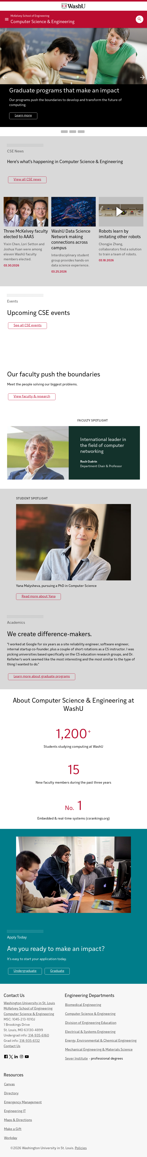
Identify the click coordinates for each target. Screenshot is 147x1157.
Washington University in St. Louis (29, 1003)
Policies (81, 1148)
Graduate (57, 971)
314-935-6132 (29, 1041)
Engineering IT (15, 1111)
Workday (10, 1138)
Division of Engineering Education (90, 1023)
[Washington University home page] (73, 6)
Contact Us (12, 1046)
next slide (142, 77)
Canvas (9, 1084)
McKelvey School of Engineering (30, 16)
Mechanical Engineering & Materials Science (99, 1049)
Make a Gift (12, 1129)
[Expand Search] (139, 19)
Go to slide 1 (64, 131)
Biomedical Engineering (83, 1005)
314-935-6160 (38, 1035)
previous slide (4, 77)
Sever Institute (76, 1058)
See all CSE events (28, 325)
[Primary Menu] (7, 19)
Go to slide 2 (72, 131)
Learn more (23, 115)
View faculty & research (32, 396)
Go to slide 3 (81, 131)
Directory (11, 1093)
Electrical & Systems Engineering (90, 1032)
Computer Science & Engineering (42, 22)
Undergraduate (25, 971)
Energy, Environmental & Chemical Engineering (100, 1040)
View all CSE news (27, 179)
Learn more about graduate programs (42, 676)
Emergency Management (23, 1102)
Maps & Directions (18, 1120)
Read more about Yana (39, 596)
